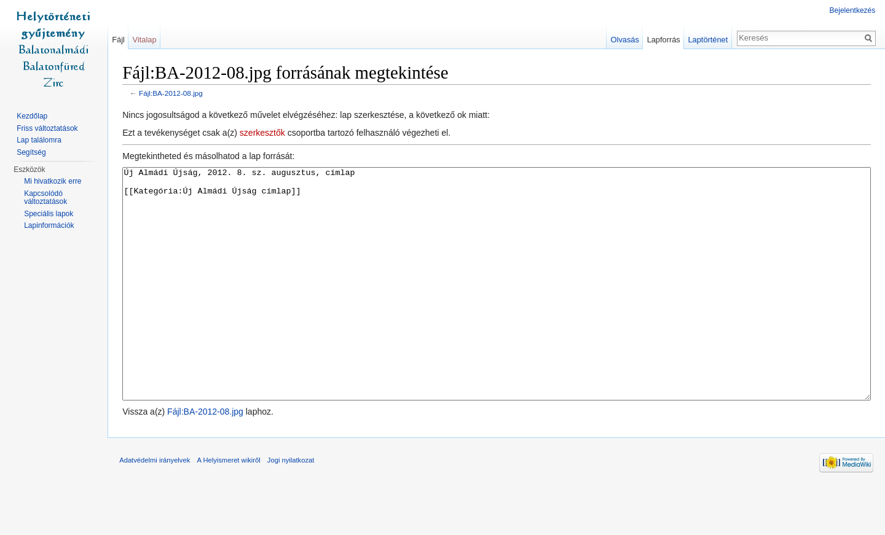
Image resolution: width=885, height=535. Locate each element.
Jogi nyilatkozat (292, 506)
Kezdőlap (32, 116)
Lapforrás (663, 39)
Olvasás (624, 39)
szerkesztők (263, 133)
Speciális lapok (48, 213)
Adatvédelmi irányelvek (155, 506)
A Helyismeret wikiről (229, 506)
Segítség (31, 152)
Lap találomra (39, 140)
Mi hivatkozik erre (52, 181)
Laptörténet (708, 39)
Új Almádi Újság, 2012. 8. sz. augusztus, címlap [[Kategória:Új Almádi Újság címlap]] (497, 307)
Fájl (118, 39)
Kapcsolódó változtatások (45, 197)
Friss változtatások (47, 128)
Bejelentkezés (852, 10)
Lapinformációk (49, 225)
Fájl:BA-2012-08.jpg (172, 94)
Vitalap (145, 39)
